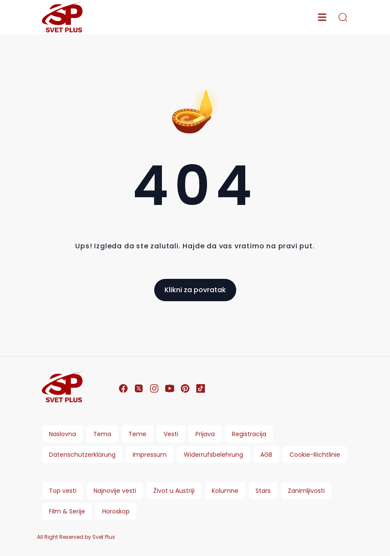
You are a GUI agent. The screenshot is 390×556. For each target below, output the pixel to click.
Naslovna (62, 434)
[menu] (322, 17)
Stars (263, 490)
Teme (137, 434)
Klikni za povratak (195, 290)
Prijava (205, 434)
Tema (102, 434)
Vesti (171, 434)
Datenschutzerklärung (82, 454)
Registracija (249, 434)
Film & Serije (67, 511)
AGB (266, 454)
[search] (342, 17)
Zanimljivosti (306, 490)
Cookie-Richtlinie (314, 454)
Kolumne (225, 490)
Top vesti (62, 490)
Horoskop (116, 511)
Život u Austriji (174, 490)
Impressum (150, 454)
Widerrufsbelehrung (213, 454)
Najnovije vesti (115, 490)
